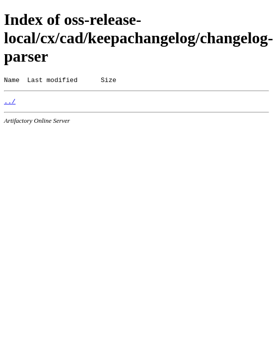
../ (9, 103)
